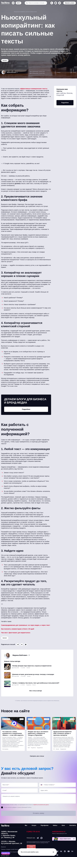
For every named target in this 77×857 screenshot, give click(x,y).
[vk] (61, 851)
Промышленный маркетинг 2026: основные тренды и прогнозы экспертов (62, 733)
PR (54, 749)
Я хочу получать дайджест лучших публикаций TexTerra (17, 807)
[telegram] (59, 3)
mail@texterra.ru (58, 832)
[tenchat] (57, 855)
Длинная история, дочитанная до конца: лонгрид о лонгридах (33, 674)
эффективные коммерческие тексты (33, 88)
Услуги (34, 825)
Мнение (57, 749)
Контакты (72, 825)
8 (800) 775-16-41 (33, 832)
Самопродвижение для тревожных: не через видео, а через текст (25, 625)
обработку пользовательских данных (41, 804)
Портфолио (44, 825)
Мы (26, 825)
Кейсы (55, 825)
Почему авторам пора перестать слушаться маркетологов (31, 666)
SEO (29, 747)
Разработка (28, 684)
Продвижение (40, 747)
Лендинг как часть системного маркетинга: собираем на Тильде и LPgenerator (38, 733)
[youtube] (68, 851)
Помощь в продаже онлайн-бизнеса (10, 849)
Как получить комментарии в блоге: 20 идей (17, 629)
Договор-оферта (5, 855)
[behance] (72, 851)
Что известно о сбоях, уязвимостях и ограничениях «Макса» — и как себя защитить (13, 733)
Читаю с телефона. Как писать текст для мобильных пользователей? (35, 683)
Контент (5, 638)
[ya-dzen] (64, 851)
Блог (63, 825)
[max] (55, 3)
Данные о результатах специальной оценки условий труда (11, 852)
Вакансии (3, 847)
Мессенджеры (5, 749)
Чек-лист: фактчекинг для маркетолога (15, 632)
